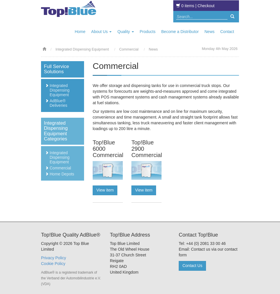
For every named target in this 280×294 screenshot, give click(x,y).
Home (80, 31)
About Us (101, 31)
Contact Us (192, 265)
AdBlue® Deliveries (58, 103)
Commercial (60, 168)
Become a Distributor (180, 31)
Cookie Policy (53, 263)
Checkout (206, 5)
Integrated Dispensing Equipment (82, 49)
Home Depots (62, 174)
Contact (227, 31)
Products (147, 31)
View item (105, 190)
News (210, 31)
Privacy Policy (53, 258)
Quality (125, 31)
